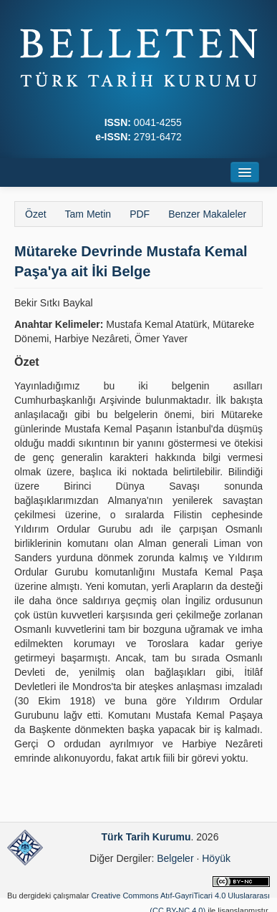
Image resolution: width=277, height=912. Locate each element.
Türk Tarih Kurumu (146, 837)
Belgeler (175, 858)
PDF (140, 214)
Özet (36, 214)
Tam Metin (88, 214)
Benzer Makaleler (207, 214)
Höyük (216, 858)
